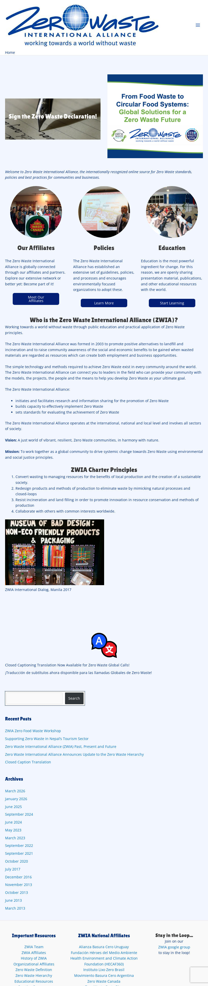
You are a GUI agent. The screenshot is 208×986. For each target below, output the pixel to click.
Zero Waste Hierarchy (33, 975)
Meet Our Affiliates (36, 299)
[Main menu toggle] (198, 25)
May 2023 (13, 830)
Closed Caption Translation (28, 762)
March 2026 (15, 790)
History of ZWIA (34, 958)
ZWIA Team (33, 946)
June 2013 (13, 900)
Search (74, 698)
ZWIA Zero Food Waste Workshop (33, 730)
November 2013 (18, 884)
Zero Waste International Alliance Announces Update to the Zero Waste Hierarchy (75, 754)
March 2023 (15, 837)
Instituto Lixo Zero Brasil (103, 969)
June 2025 (13, 806)
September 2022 (19, 845)
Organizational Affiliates (33, 964)
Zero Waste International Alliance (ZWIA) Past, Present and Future (60, 746)
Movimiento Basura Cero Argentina (104, 975)
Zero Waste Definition (33, 969)
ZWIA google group (174, 947)
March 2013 (15, 908)
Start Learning (172, 303)
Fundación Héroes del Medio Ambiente (104, 952)
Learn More (104, 303)
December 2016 (18, 877)
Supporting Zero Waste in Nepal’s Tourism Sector (47, 738)
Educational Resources (33, 981)
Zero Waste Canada (103, 981)
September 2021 (19, 853)
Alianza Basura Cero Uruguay (104, 946)
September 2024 (19, 814)
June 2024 (13, 822)
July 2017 (12, 869)
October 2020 (16, 861)
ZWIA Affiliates (34, 952)
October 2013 (16, 892)
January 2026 (16, 798)
